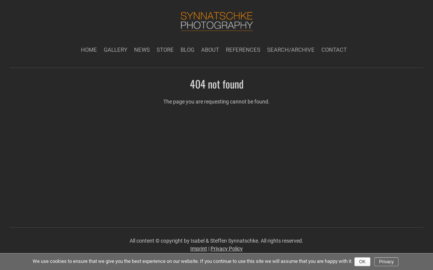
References (243, 49)
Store (165, 49)
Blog (187, 49)
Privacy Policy (227, 249)
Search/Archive (291, 49)
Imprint (198, 249)
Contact (334, 49)
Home (89, 49)
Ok (362, 261)
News (142, 49)
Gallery (115, 49)
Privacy (386, 261)
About (210, 49)
